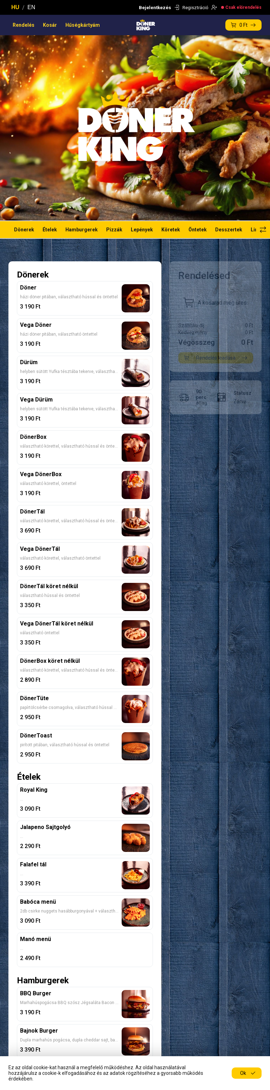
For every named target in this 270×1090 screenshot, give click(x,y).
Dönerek (24, 229)
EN (31, 7)
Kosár (50, 25)
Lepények (142, 229)
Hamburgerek (81, 229)
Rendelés (23, 25)
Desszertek (228, 229)
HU (15, 7)
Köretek (170, 229)
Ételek (50, 229)
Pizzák (114, 229)
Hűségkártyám (82, 25)
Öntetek (197, 229)
